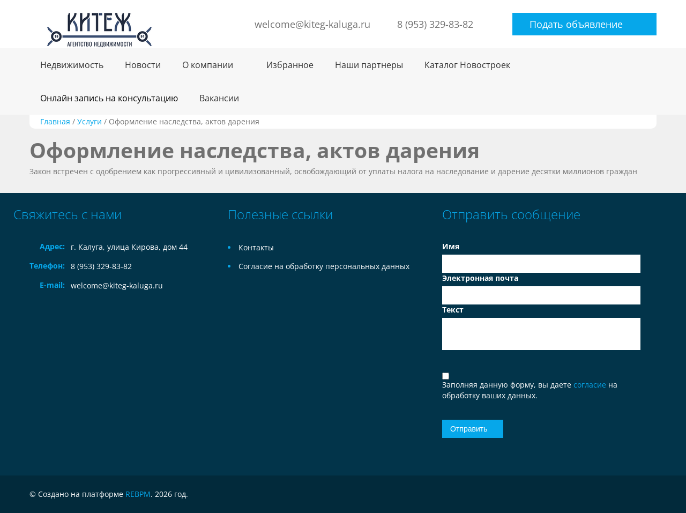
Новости (143, 65)
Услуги (89, 121)
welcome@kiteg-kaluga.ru (312, 24)
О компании (207, 65)
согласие (590, 385)
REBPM (138, 494)
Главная (55, 121)
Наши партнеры (369, 65)
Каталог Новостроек (467, 65)
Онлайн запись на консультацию (109, 98)
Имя (450, 246)
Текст (453, 309)
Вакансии (219, 98)
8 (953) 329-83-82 (435, 24)
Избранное (290, 65)
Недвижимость (71, 65)
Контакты (256, 247)
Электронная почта (480, 278)
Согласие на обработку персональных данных (323, 266)
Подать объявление (576, 24)
